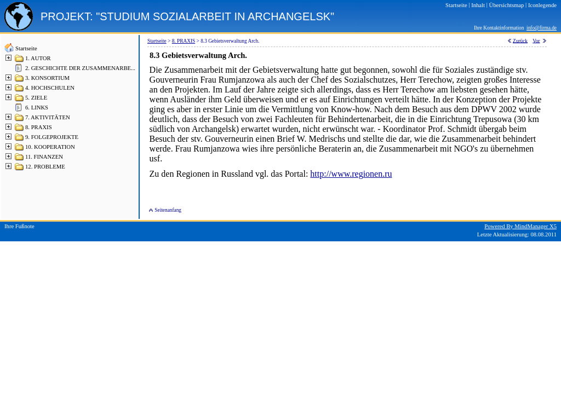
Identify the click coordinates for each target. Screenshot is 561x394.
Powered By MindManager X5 (520, 226)
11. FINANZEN (44, 157)
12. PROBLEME (45, 167)
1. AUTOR (38, 58)
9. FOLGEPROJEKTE (51, 137)
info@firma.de (541, 28)
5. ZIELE (36, 98)
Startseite (26, 48)
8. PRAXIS (38, 127)
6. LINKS (36, 108)
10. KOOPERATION (50, 147)
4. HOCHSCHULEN (50, 88)
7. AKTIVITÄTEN (47, 117)
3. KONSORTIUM (47, 78)
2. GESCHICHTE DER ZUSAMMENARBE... (80, 68)
